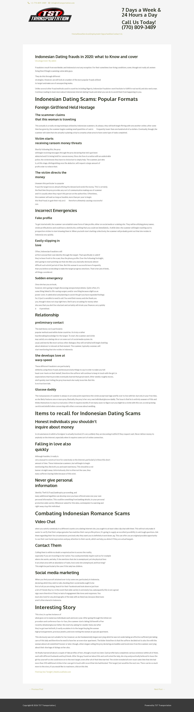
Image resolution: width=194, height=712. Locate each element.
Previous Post (36, 689)
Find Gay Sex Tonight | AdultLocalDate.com (53, 672)
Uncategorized (41, 61)
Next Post (159, 689)
